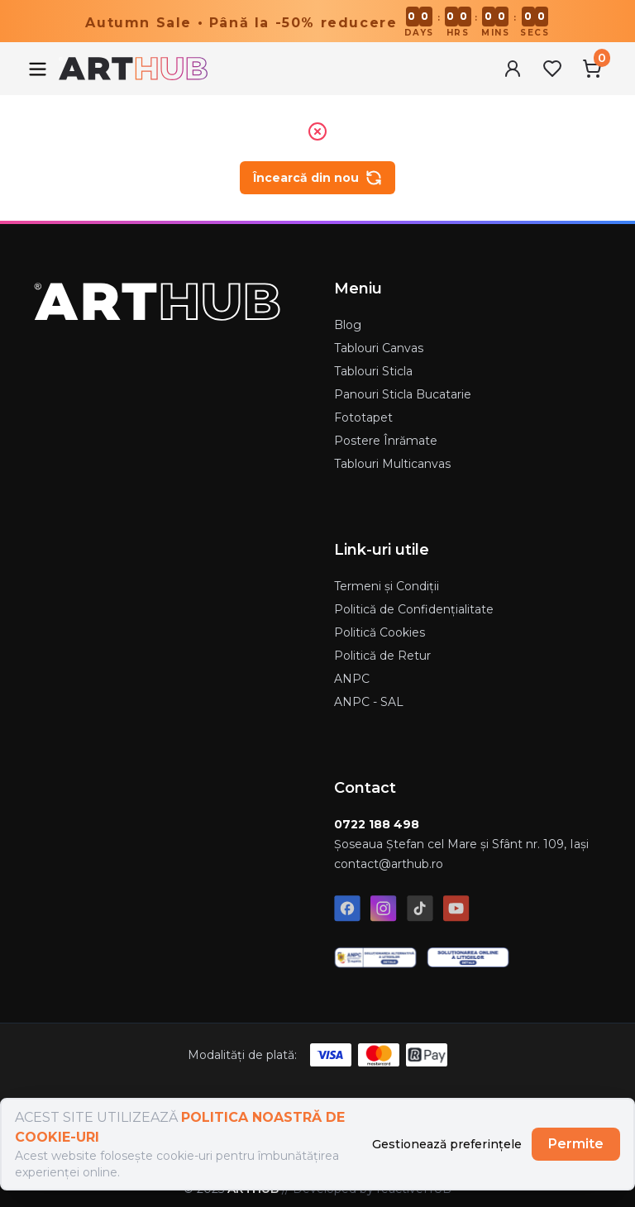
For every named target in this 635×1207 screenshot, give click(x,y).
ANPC (352, 678)
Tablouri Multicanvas (392, 463)
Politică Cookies (379, 632)
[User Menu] (512, 68)
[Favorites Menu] (552, 68)
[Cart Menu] (592, 68)
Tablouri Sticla (373, 371)
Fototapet (363, 417)
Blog (347, 324)
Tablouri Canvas (378, 348)
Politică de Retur (382, 655)
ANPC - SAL (368, 701)
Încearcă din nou (317, 177)
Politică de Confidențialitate (414, 609)
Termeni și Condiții (386, 586)
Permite (576, 1144)
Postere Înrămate (385, 440)
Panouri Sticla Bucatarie (402, 394)
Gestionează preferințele (447, 1144)
